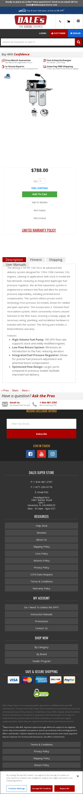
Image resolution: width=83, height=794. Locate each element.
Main (15, 390)
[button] (41, 42)
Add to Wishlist (39, 202)
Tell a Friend (39, 218)
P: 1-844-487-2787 (41, 481)
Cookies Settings (16, 788)
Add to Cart (39, 194)
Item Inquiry (40, 210)
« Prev (5, 390)
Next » (26, 390)
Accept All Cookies (41, 788)
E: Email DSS (41, 492)
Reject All (64, 788)
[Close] (77, 776)
